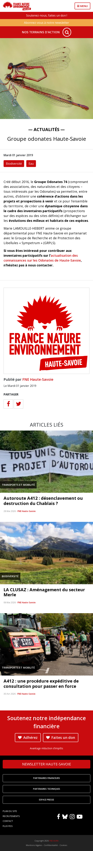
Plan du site (10, 811)
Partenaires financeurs (46, 778)
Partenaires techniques (46, 788)
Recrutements (11, 816)
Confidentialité (51, 845)
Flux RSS (8, 826)
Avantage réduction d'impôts (46, 748)
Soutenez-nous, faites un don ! (46, 15)
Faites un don (60, 737)
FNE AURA (53, 840)
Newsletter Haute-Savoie (46, 764)
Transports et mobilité (18, 484)
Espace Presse (46, 799)
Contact (8, 821)
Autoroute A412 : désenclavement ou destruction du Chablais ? (43, 500)
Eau (31, 164)
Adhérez (28, 737)
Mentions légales (34, 845)
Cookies (63, 845)
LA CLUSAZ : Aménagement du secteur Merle (44, 592)
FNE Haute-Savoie (37, 379)
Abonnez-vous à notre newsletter (46, 23)
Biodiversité (14, 164)
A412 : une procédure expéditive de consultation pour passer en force (41, 683)
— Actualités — (46, 129)
